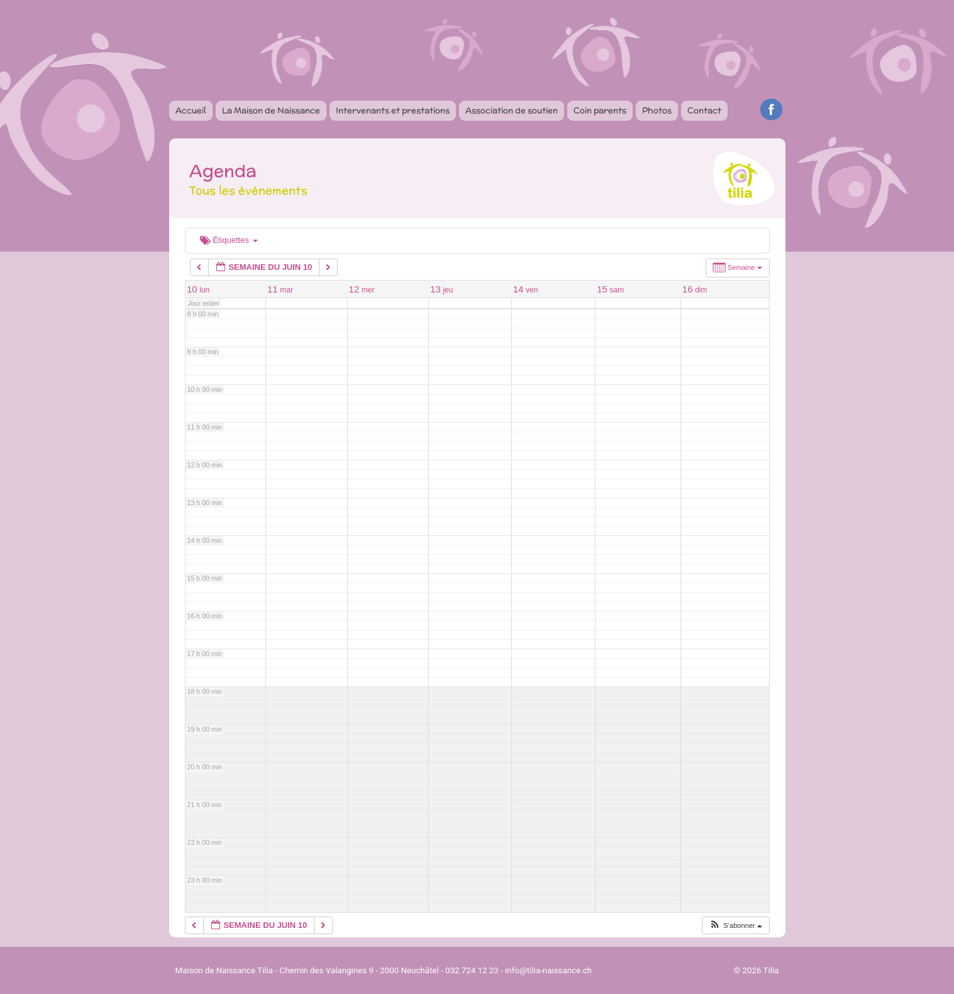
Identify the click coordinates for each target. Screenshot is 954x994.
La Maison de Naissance (271, 110)
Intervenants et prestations (393, 110)
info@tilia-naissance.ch (548, 970)
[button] (735, 925)
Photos (657, 110)
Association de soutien (511, 110)
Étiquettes (229, 240)
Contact (704, 110)
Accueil (190, 110)
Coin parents (600, 110)
